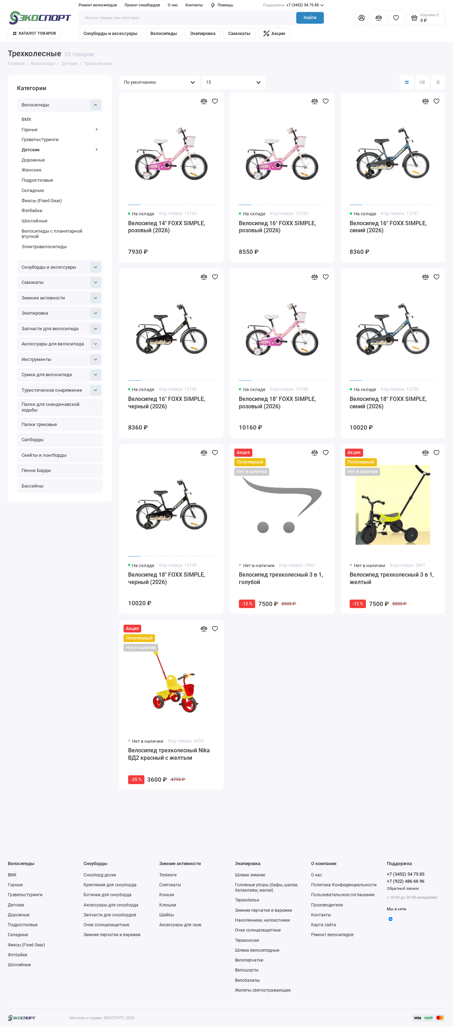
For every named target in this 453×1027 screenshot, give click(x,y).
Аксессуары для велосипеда (61, 344)
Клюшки (167, 905)
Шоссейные (34, 220)
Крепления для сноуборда (110, 884)
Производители (327, 905)
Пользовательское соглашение (342, 894)
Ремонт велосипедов (98, 5)
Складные (33, 190)
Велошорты (246, 970)
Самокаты (239, 33)
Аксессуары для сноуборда (111, 905)
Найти (310, 17)
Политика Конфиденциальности (344, 884)
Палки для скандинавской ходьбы (51, 407)
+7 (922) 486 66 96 (405, 881)
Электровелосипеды (44, 246)
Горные (60, 129)
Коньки (166, 894)
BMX (26, 119)
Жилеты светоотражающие (263, 990)
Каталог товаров (34, 33)
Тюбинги (168, 875)
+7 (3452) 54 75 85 (293, 5)
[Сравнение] (379, 18)
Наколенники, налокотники (262, 920)
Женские (31, 170)
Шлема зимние (250, 875)
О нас (173, 5)
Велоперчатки (249, 960)
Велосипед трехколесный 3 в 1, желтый (392, 578)
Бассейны (33, 486)
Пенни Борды (36, 470)
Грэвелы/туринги (40, 139)
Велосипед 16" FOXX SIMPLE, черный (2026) (166, 403)
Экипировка (203, 33)
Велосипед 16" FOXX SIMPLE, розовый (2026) (277, 227)
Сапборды (33, 439)
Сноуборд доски (100, 875)
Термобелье (247, 900)
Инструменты (61, 359)
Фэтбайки (32, 210)
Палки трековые (39, 424)
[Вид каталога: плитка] (407, 82)
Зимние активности (61, 297)
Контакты (194, 5)
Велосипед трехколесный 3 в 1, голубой (281, 578)
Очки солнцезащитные (106, 924)
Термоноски (247, 940)
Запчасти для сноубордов (110, 914)
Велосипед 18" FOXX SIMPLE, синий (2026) (388, 403)
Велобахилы (247, 980)
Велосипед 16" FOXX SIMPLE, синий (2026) (388, 227)
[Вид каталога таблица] (438, 82)
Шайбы (166, 914)
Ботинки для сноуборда (108, 894)
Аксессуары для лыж (180, 924)
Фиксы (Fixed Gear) (42, 200)
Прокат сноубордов (142, 5)
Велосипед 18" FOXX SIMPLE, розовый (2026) (277, 403)
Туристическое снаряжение (61, 390)
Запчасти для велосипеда (61, 328)
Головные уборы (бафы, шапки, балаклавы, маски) (266, 887)
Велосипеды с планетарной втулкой (52, 233)
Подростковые (37, 180)
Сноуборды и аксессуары (110, 33)
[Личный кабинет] (361, 18)
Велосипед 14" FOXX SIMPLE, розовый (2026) (166, 227)
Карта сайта (323, 924)
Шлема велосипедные (257, 950)
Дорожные (33, 160)
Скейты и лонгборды (44, 455)
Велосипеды (163, 33)
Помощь (222, 5)
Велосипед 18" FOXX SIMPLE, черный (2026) (166, 578)
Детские (60, 149)
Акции (274, 33)
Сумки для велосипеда (61, 374)
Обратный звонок (403, 888)
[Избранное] (396, 18)
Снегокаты (170, 884)
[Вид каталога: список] (422, 82)
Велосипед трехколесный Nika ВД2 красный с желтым (169, 754)
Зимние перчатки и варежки (112, 934)
